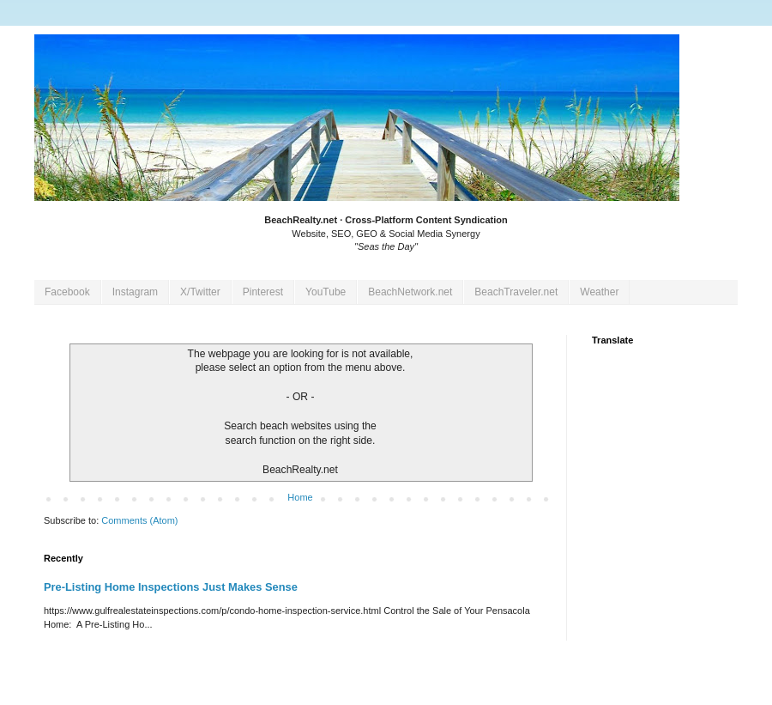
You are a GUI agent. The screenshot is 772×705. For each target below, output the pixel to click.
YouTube (325, 292)
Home (299, 497)
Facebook (67, 292)
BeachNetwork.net (410, 292)
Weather (599, 292)
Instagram (135, 292)
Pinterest (263, 292)
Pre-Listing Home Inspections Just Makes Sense (171, 586)
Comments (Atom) (139, 520)
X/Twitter (200, 292)
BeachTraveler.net (516, 292)
